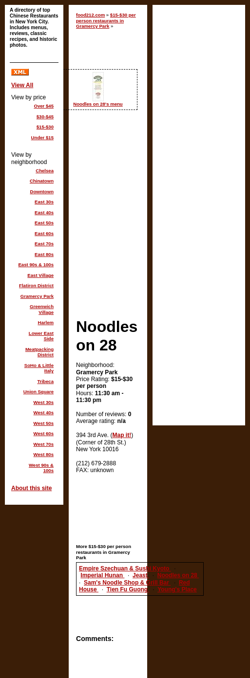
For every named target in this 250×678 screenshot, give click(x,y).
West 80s (44, 454)
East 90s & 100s (36, 264)
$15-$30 (45, 126)
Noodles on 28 (178, 575)
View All (22, 85)
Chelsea (45, 170)
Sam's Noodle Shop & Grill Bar (127, 582)
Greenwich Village (42, 309)
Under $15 (42, 137)
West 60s (44, 433)
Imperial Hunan (102, 575)
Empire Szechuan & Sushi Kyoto (125, 568)
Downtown (42, 191)
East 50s (44, 222)
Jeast (141, 575)
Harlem (46, 322)
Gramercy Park (37, 296)
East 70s (44, 243)
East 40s (44, 212)
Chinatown (42, 180)
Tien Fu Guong (128, 589)
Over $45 (44, 106)
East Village (40, 275)
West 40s (44, 412)
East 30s (44, 201)
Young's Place (177, 589)
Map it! (122, 435)
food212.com (90, 15)
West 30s (44, 402)
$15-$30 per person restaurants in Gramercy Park (106, 20)
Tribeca (45, 381)
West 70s (44, 444)
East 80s (44, 254)
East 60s (44, 233)
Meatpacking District (39, 352)
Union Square (38, 391)
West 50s (44, 423)
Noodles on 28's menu (97, 104)
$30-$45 (45, 116)
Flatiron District (36, 285)
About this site (31, 488)
